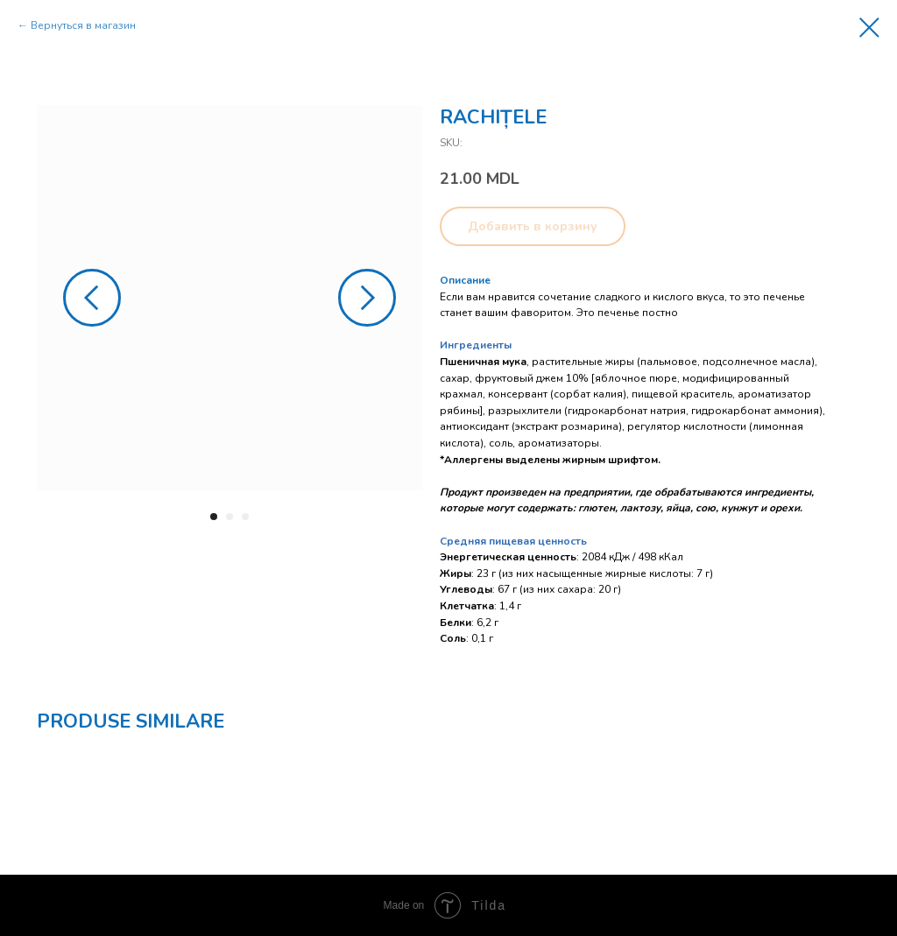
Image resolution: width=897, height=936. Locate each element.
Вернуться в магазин (83, 25)
